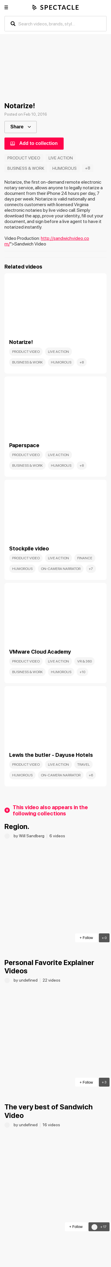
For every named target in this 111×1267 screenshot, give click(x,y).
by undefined (26, 980)
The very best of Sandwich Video (48, 1111)
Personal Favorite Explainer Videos (49, 966)
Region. (16, 826)
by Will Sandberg (29, 835)
